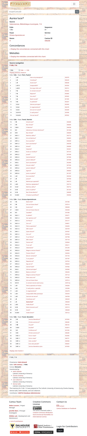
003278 (67, 107)
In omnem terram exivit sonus (34, 283)
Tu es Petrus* (30, 237)
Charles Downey (18, 376)
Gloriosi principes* (35, 104)
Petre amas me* (30, 277)
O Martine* (29, 127)
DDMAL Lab (13, 416)
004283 (67, 226)
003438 (67, 210)
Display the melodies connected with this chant (28, 56)
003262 (67, 91)
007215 (67, 307)
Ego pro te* (29, 264)
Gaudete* (29, 212)
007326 (69, 165)
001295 (67, 248)
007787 (67, 258)
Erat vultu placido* (34, 344)
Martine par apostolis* (32, 181)
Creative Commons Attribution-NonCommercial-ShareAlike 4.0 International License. (43, 415)
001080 (67, 212)
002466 (69, 162)
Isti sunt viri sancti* (35, 110)
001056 (67, 330)
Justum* (28, 179)
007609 (67, 319)
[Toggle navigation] (74, 4)
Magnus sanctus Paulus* (33, 250)
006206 (67, 272)
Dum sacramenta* (31, 143)
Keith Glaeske (17, 371)
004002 (69, 195)
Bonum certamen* (31, 256)
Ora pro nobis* (30, 165)
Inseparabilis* (34, 85)
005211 (67, 245)
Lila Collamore (17, 380)
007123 (67, 275)
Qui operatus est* (31, 218)
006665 (67, 344)
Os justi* (31, 325)
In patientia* (33, 102)
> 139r (27, 70)
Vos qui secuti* (34, 115)
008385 (69, 125)
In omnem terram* (35, 91)
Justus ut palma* (31, 173)
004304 (67, 253)
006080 (69, 122)
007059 (69, 168)
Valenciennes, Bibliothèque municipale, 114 (26, 24)
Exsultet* (31, 327)
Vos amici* (33, 96)
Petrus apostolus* (31, 226)
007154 (67, 239)
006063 (69, 171)
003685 (67, 93)
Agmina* (28, 171)
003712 (69, 135)
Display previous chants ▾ (18, 73)
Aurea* (28, 310)
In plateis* (29, 215)
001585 (67, 99)
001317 (67, 221)
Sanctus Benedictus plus (35, 346)
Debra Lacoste (14, 405)
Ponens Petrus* (30, 253)
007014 (67, 204)
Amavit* (28, 146)
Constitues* (33, 80)
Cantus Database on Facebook (66, 408)
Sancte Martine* (30, 157)
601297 (69, 173)
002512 (67, 88)
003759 (67, 229)
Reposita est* (30, 261)
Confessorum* (33, 330)
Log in (60, 430)
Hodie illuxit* (30, 304)
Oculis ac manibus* (31, 152)
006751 (67, 338)
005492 (67, 96)
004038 (69, 127)
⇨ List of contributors (16, 421)
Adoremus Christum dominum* (35, 130)
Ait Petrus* (29, 221)
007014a (67, 283)
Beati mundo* (34, 99)
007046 (69, 154)
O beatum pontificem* (32, 195)
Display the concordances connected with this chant (30, 49)
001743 (67, 256)
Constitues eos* (30, 299)
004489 (67, 218)
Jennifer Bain (13, 411)
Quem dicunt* (30, 231)
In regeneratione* (35, 107)
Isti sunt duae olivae (32, 280)
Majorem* (33, 93)
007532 (67, 261)
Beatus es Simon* (31, 272)
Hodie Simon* (30, 312)
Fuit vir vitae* (32, 336)
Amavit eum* (30, 122)
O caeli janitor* (34, 112)
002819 (67, 327)
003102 (67, 304)
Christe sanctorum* (34, 322)
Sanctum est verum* (32, 296)
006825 (69, 138)
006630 (67, 264)
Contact (60, 406)
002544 (69, 176)
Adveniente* (29, 248)
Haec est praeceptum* (36, 77)
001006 (69, 130)
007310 (69, 152)
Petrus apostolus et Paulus (33, 285)
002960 (67, 104)
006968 (67, 341)
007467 (67, 231)
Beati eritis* (29, 202)
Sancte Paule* (30, 267)
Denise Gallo (17, 384)
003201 (69, 149)
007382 (67, 277)
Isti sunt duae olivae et (32, 210)
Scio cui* (28, 223)
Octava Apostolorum (17, 35)
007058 (69, 160)
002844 (67, 242)
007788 (67, 237)
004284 (67, 285)
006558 (69, 143)
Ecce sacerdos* (30, 141)
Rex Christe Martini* (32, 192)
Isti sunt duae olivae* (32, 204)
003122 (67, 312)
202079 (67, 77)
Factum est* (29, 242)
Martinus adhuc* (31, 135)
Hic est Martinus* (31, 138)
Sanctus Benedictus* (34, 319)
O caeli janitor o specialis (33, 288)
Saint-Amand (22, 362)
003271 (67, 215)
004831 (67, 223)
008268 (47, 41)
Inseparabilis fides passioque (34, 294)
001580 (67, 202)
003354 (67, 85)
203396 (67, 112)
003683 (67, 250)
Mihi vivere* (29, 229)
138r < (22, 70)
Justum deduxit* (30, 160)
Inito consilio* (33, 341)
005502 (67, 115)
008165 (67, 325)
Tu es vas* (29, 245)
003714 (69, 184)
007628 (67, 234)
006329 (67, 80)
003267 (67, 102)
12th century (17, 364)
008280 (67, 322)
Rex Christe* (29, 125)
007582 (67, 267)
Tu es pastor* (30, 258)
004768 (67, 296)
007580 (69, 157)
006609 (69, 141)
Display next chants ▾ (16, 351)
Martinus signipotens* (32, 184)
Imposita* (29, 149)
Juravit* (28, 154)
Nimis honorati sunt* (32, 307)
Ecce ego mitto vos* (35, 88)
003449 (67, 110)
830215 (69, 181)
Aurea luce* (33, 83)
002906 (67, 336)
